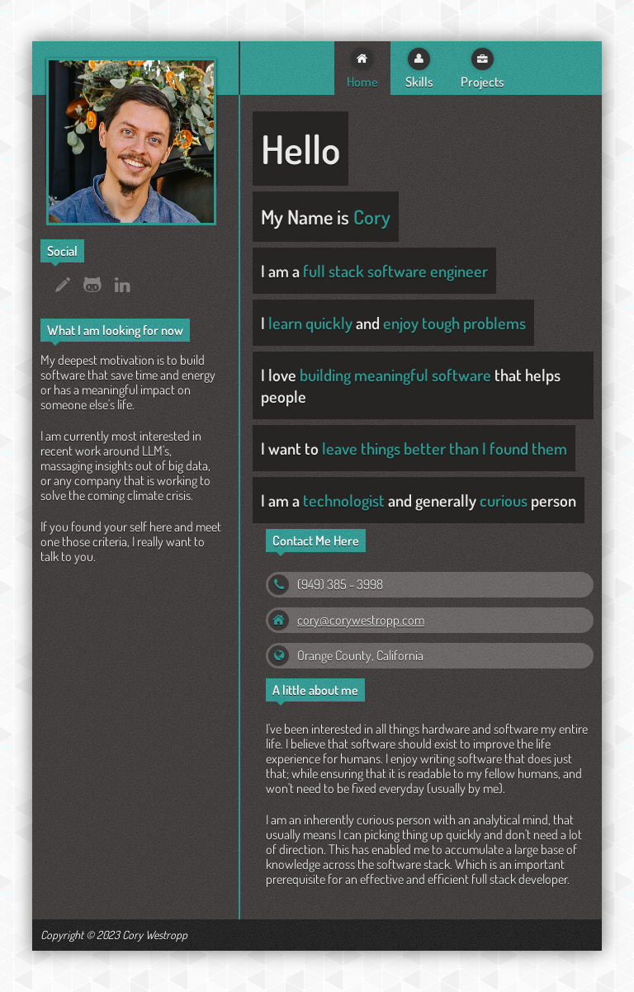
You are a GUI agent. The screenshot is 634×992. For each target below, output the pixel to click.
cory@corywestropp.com (360, 620)
